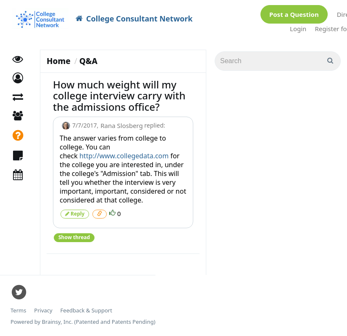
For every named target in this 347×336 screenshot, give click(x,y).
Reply (74, 213)
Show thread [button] (74, 237)
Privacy (43, 310)
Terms (18, 310)
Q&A (88, 61)
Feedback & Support (86, 310)
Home (59, 61)
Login (298, 28)
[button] (17, 78)
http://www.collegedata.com (124, 155)
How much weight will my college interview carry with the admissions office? (119, 95)
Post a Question (294, 14)
